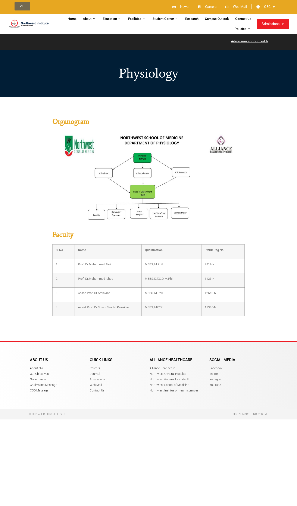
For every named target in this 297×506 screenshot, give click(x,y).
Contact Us (243, 19)
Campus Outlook (217, 19)
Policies (242, 29)
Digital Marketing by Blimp (250, 412)
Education (112, 19)
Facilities (136, 19)
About (89, 19)
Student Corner (165, 19)
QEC (265, 7)
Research (191, 19)
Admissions (273, 24)
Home (72, 19)
